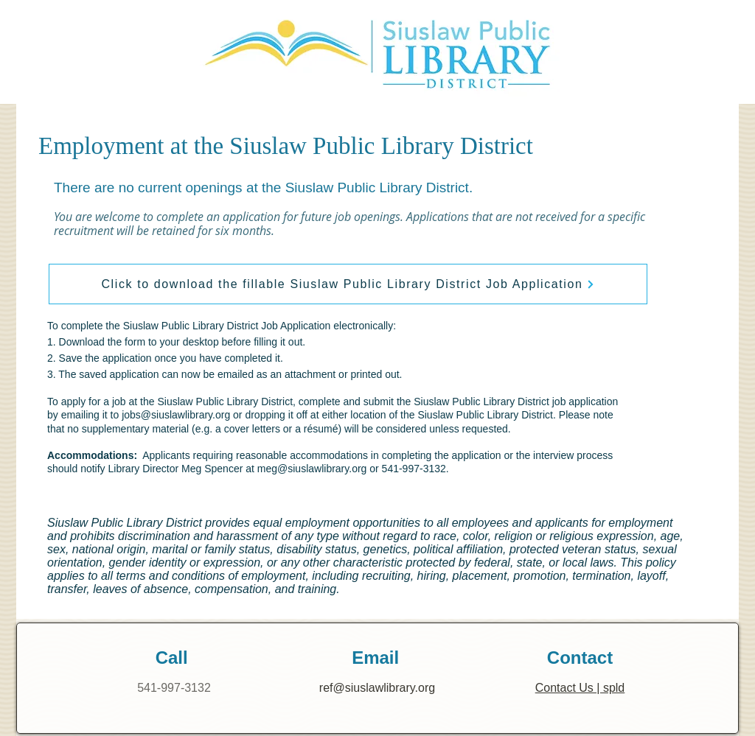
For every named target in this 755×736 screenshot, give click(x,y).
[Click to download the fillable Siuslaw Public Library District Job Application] (348, 284)
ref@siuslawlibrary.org (377, 687)
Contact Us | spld (580, 687)
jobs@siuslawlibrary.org (176, 415)
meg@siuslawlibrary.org (312, 468)
